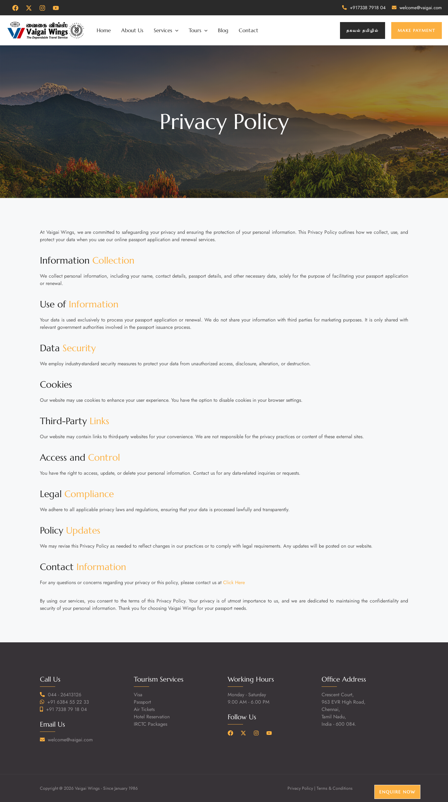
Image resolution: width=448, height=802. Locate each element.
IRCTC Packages (150, 724)
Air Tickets (144, 709)
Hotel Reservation (152, 716)
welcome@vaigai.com (421, 7)
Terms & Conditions (335, 788)
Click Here (234, 582)
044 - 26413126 (64, 694)
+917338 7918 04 (368, 7)
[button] (362, 30)
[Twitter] (29, 8)
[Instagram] (42, 8)
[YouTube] (56, 8)
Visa (138, 694)
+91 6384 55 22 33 (68, 701)
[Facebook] (15, 8)
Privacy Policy (300, 788)
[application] (175, 30)
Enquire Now (397, 792)
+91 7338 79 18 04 (66, 709)
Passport (142, 701)
